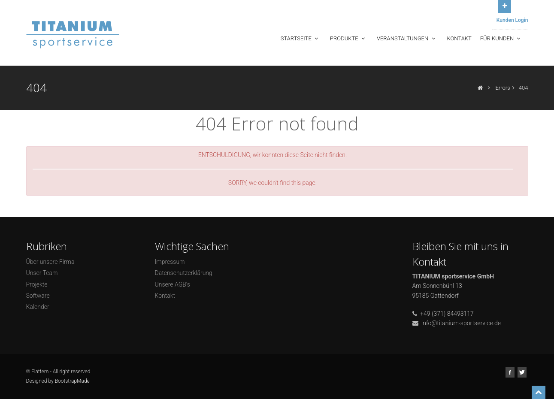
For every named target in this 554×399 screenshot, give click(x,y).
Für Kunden (501, 38)
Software (38, 295)
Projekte (37, 284)
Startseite (300, 38)
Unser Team (42, 272)
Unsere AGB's (172, 284)
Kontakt (459, 38)
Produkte (348, 38)
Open (505, 5)
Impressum (170, 261)
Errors (502, 88)
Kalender (37, 306)
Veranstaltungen (407, 38)
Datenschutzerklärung (183, 272)
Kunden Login (512, 20)
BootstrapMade (72, 381)
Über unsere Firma (50, 261)
